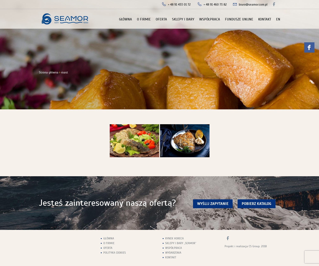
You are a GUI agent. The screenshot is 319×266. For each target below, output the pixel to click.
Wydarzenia (173, 252)
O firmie (144, 19)
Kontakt (264, 19)
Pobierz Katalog (256, 203)
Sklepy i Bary (183, 19)
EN (278, 19)
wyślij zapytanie (212, 203)
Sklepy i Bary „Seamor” (180, 243)
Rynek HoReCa (174, 238)
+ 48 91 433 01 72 (179, 4)
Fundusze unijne (239, 19)
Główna (125, 19)
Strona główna (48, 72)
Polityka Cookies (114, 252)
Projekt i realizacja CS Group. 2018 (246, 246)
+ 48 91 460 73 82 (215, 4)
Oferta (161, 19)
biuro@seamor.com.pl (253, 4)
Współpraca (209, 19)
